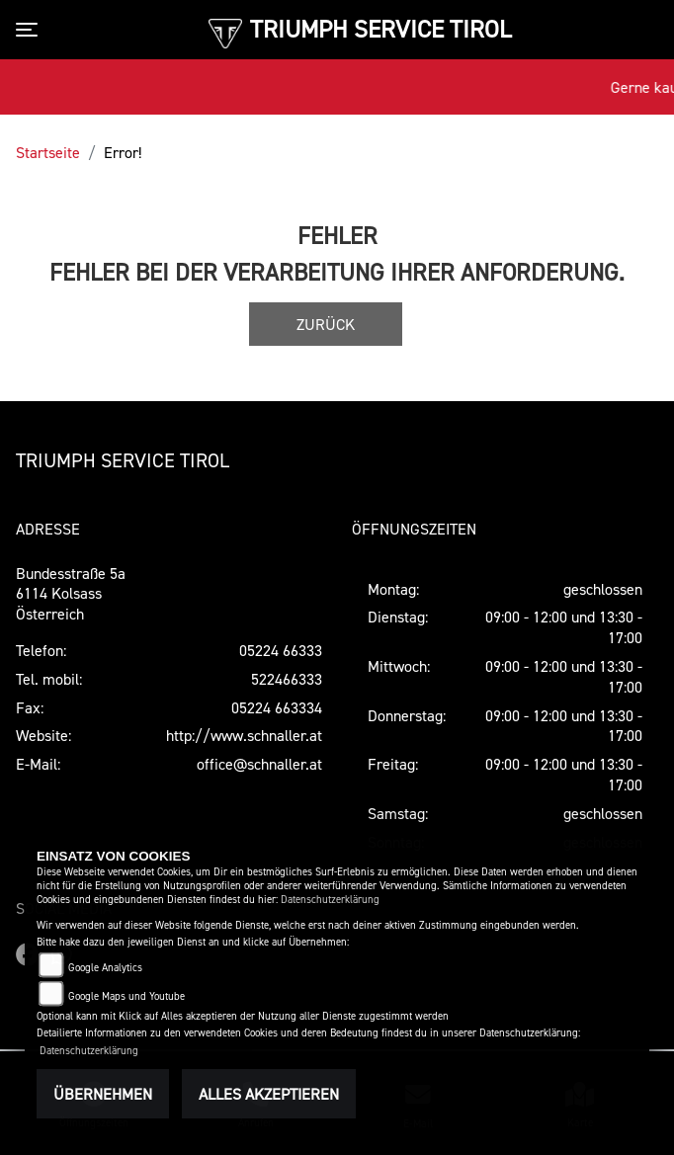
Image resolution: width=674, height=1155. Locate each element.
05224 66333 (280, 650)
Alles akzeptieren (269, 1094)
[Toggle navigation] (30, 30)
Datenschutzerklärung (330, 899)
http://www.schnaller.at (244, 735)
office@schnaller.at (259, 764)
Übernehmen (102, 1094)
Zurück (325, 324)
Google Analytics (105, 967)
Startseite (48, 152)
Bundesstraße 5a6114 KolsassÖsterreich (71, 593)
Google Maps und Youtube (126, 996)
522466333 (286, 679)
